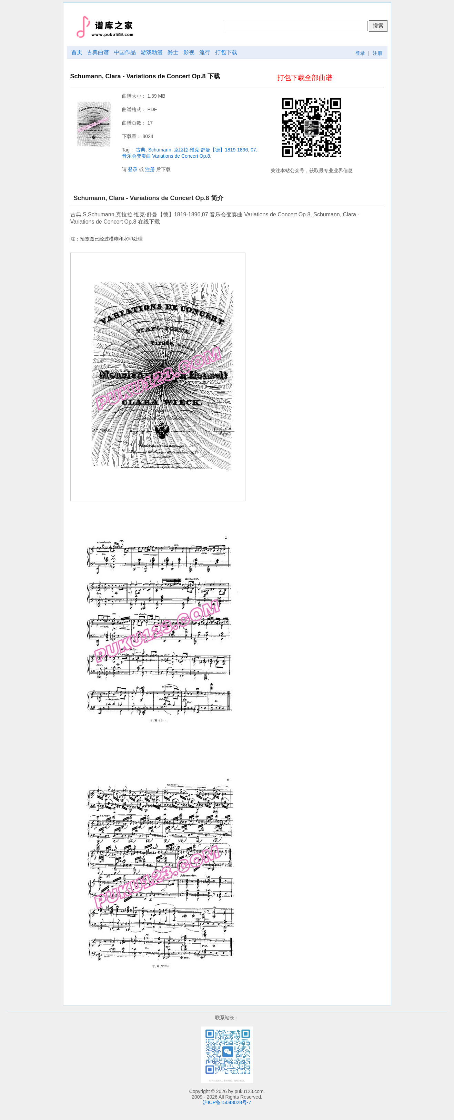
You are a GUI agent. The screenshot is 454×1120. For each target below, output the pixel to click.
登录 (360, 53)
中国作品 (125, 52)
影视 (188, 52)
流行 (204, 52)
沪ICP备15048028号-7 (227, 1102)
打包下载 (226, 52)
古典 (140, 150)
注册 (377, 53)
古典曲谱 (98, 52)
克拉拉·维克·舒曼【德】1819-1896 (211, 150)
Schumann (159, 150)
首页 (76, 52)
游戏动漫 (152, 52)
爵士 (173, 52)
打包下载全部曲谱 (304, 77)
